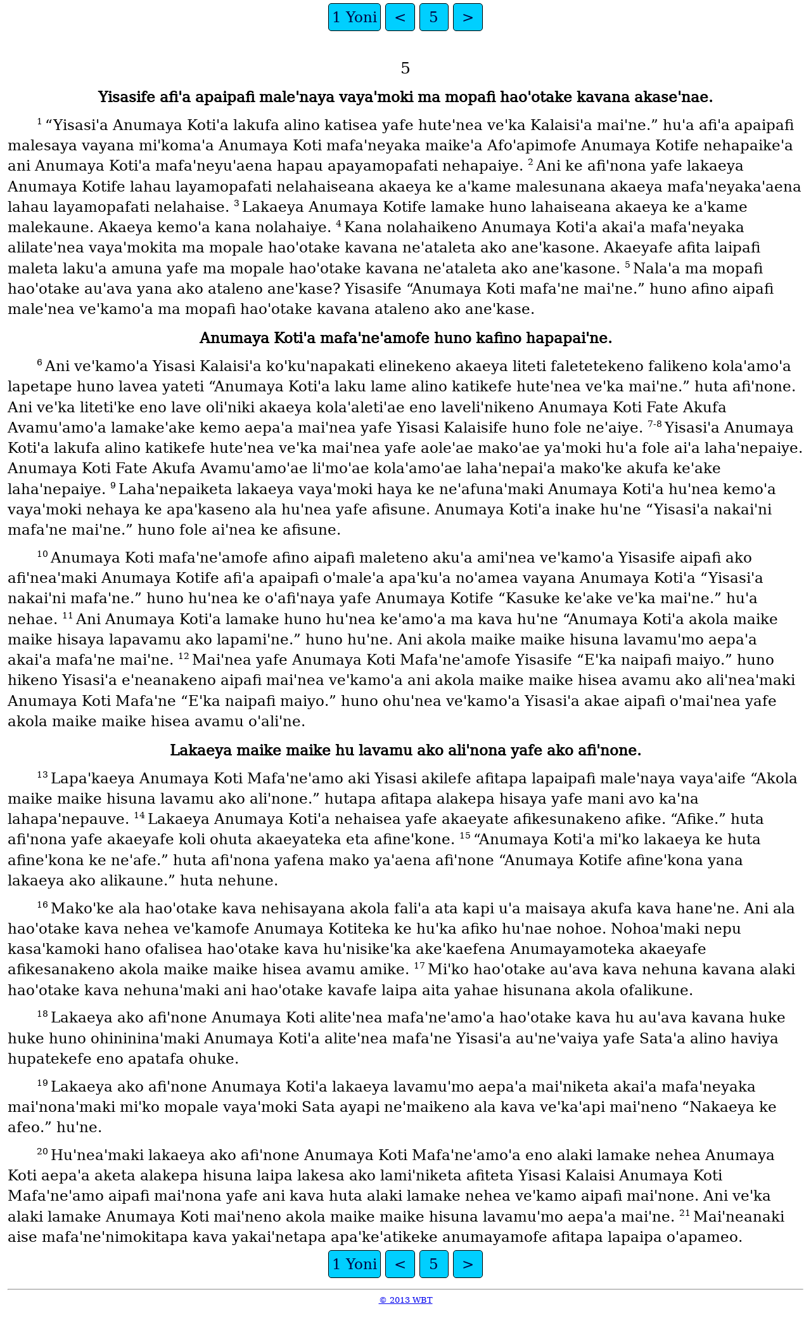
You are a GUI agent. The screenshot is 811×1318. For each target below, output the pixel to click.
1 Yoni (354, 17)
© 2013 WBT (406, 1300)
